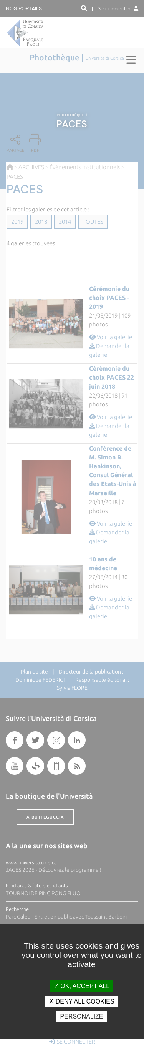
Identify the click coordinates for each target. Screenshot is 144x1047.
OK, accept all (81, 986)
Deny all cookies (81, 1001)
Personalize (81, 1016)
